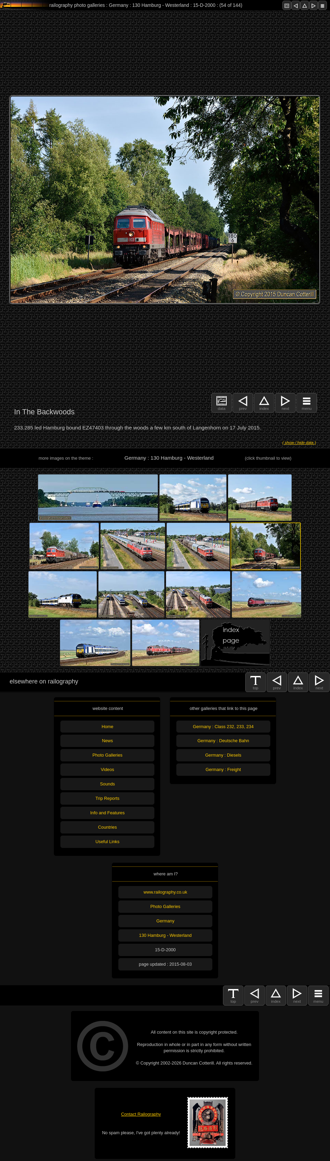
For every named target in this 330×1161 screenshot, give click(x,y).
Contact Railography (141, 1114)
